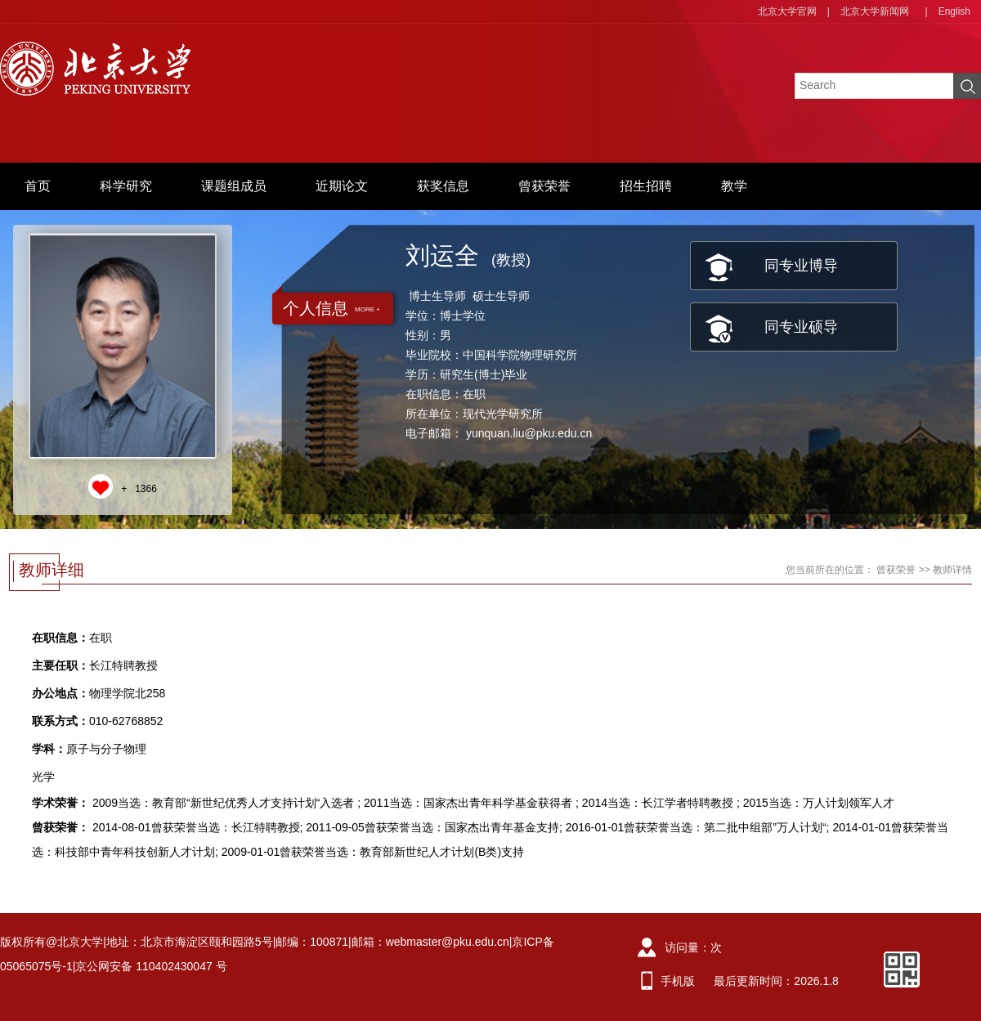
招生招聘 (646, 186)
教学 (734, 186)
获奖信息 (443, 186)
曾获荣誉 (544, 186)
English (954, 11)
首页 (38, 186)
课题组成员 (234, 186)
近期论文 (342, 186)
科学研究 (126, 186)
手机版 (678, 980)
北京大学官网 (787, 11)
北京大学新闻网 (874, 11)
